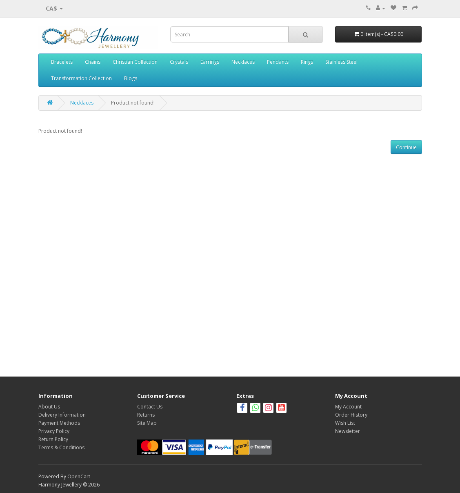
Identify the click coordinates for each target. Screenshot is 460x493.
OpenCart (78, 476)
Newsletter (347, 431)
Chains (92, 61)
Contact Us (149, 406)
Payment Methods (59, 422)
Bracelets (62, 61)
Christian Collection (135, 61)
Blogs (130, 78)
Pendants (278, 61)
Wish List (345, 422)
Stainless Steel (341, 61)
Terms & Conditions (61, 447)
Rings (307, 61)
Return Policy (53, 439)
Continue (406, 147)
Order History (351, 414)
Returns (146, 414)
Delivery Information (62, 414)
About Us (49, 406)
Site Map (147, 422)
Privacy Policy (53, 431)
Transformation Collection (81, 78)
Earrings (209, 61)
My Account (348, 406)
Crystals (179, 61)
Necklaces (243, 61)
